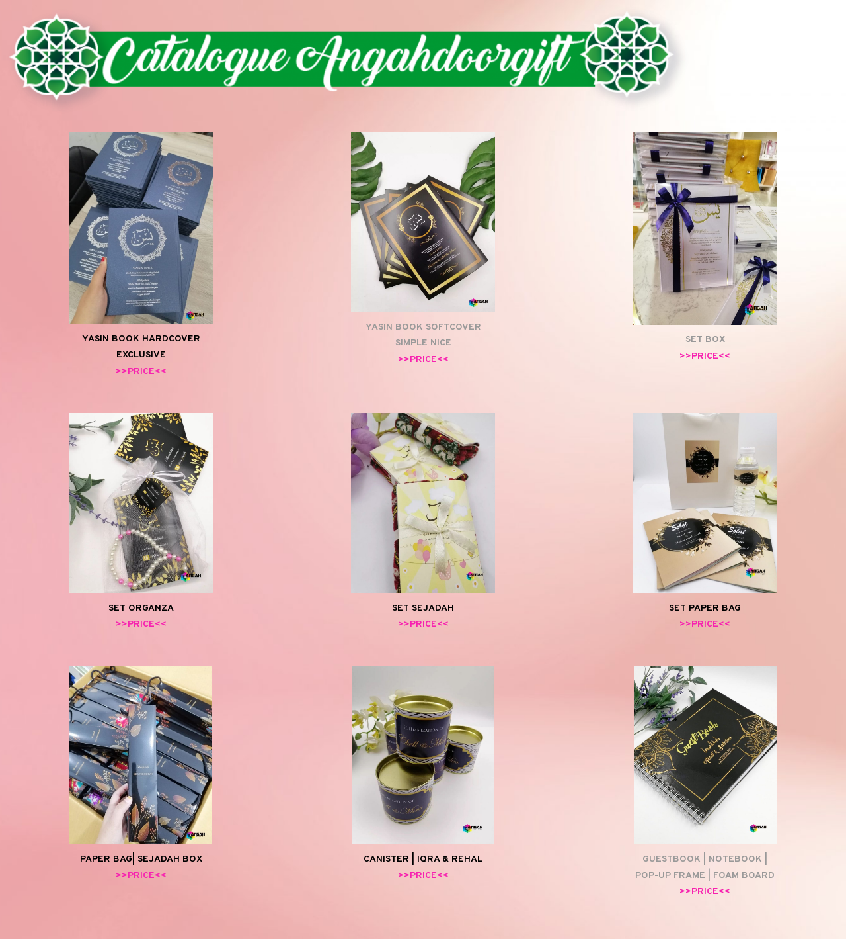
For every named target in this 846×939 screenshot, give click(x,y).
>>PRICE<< (141, 371)
